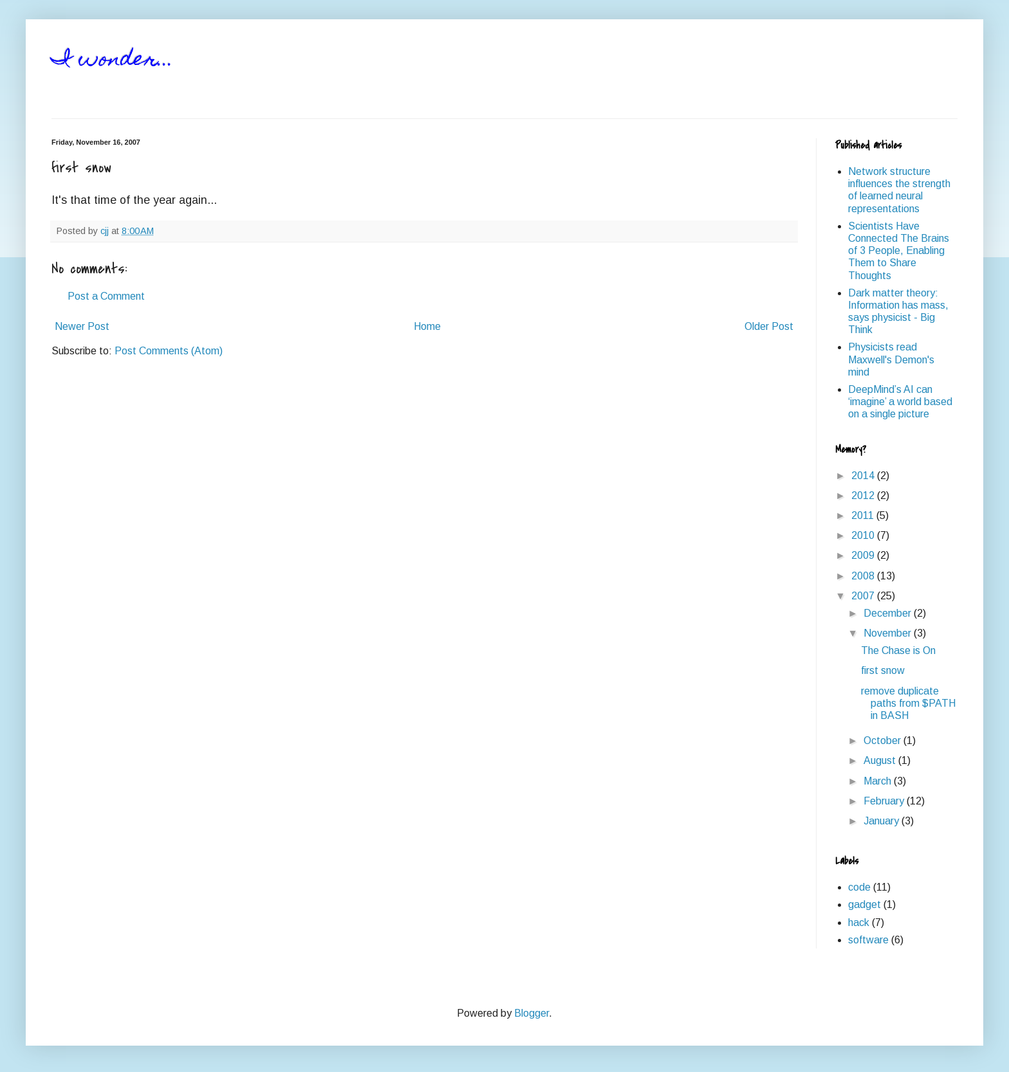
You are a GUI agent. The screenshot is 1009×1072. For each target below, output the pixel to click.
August (881, 760)
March (879, 781)
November (889, 633)
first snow (883, 670)
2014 (864, 475)
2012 (864, 495)
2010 (864, 535)
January (883, 820)
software (868, 939)
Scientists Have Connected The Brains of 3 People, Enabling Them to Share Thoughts (898, 251)
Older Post (769, 326)
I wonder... (112, 60)
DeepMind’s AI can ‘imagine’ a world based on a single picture (900, 401)
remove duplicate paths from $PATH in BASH (908, 703)
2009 (864, 555)
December (889, 613)
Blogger (531, 1013)
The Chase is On (898, 650)
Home (427, 326)
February (885, 800)
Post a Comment (106, 296)
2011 (863, 515)
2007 (864, 595)
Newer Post (82, 326)
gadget (864, 904)
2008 (864, 575)
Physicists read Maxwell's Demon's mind (891, 359)
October (883, 740)
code (859, 887)
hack (858, 922)
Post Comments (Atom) (169, 350)
